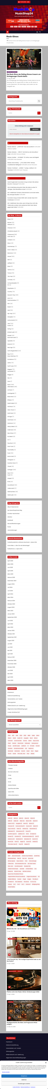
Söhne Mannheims (13, 795)
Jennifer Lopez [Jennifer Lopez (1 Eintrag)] (16, 746)
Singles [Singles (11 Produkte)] (29, 879)
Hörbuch (10, 224)
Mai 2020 (10, 674)
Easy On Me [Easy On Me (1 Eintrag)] (36, 740)
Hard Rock (10, 420)
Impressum (33, 1087)
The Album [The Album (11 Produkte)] (35, 879)
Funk (9, 475)
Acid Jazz (10, 236)
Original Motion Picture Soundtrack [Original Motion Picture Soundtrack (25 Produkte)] (16, 876)
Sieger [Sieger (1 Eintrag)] (36, 751)
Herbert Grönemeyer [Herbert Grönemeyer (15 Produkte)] (13, 868)
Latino (9, 363)
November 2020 (12, 664)
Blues (9, 219)
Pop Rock (10, 443)
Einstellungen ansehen (24, 1083)
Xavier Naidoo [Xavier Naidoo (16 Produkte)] (11, 887)
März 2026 (10, 564)
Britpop (10, 400)
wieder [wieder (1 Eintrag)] (32, 753)
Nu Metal (10, 436)
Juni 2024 (10, 590)
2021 (32, 26)
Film (9, 303)
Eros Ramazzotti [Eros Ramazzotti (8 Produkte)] (18, 866)
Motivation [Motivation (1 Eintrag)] (17, 751)
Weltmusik (10, 495)
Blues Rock (10, 396)
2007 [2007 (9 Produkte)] (9, 855)
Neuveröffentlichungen (14, 523)
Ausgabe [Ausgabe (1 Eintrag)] (26, 738)
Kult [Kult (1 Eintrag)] (26, 748)
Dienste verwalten (6, 1072)
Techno (10, 270)
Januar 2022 (11, 630)
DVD (9, 298)
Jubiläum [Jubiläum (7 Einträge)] (23, 746)
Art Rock (10, 390)
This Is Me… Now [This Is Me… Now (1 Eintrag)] (21, 753)
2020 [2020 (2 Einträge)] (9, 735)
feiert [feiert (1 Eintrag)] (9, 743)
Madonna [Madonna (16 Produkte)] (10, 871)
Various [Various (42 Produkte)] (10, 884)
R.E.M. (9, 782)
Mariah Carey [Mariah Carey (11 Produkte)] (17, 871)
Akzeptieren (24, 1076)
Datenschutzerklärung (25, 1087)
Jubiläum (24, 26)
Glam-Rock (11, 410)
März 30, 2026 (12, 1026)
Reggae (10, 369)
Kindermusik (11, 332)
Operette (10, 341)
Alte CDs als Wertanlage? (23, 545)
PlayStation (11, 288)
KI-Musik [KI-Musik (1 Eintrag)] (32, 746)
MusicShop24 (24, 13)
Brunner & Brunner (13, 772)
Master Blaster (12, 785)
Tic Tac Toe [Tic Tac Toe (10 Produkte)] (33, 881)
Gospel (9, 478)
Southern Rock (12, 463)
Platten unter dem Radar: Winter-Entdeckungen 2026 (23, 992)
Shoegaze (10, 460)
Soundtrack (11, 485)
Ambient (10, 240)
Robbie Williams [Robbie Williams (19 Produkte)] (12, 879)
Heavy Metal (11, 426)
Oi (8, 440)
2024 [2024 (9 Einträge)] (21, 735)
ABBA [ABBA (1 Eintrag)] (29, 735)
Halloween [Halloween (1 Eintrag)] (27, 743)
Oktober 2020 (11, 667)
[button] (46, 1062)
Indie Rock (10, 430)
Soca (9, 381)
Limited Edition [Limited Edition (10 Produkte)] (29, 868)
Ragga (9, 375)
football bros (11, 549)
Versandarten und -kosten (15, 699)
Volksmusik (11, 488)
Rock (9, 384)
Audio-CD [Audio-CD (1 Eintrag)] (19, 738)
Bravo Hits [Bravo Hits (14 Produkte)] (30, 858)
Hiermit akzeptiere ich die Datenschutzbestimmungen (25, 134)
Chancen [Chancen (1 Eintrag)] (10, 740)
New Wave (10, 433)
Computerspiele (12, 283)
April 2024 (10, 594)
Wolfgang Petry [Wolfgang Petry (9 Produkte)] (36, 884)
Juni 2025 (10, 567)
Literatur (10, 517)
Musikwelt (10, 520)
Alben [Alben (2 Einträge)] (37, 735)
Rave (9, 266)
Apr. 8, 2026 (11, 994)
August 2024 (11, 584)
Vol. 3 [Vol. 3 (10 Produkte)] (23, 884)
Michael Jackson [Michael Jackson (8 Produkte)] (27, 871)
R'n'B (9, 481)
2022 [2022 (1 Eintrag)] (17, 735)
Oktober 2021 (11, 634)
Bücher (9, 222)
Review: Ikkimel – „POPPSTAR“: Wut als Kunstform (21, 147)
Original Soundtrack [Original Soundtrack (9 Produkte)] (31, 876)
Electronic (10, 253)
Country (10, 291)
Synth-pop (11, 366)
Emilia (9, 778)
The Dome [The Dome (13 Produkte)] (26, 881)
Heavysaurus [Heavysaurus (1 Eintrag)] (35, 743)
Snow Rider (11, 545)
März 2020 (10, 680)
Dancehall (10, 371)
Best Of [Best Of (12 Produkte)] (19, 858)
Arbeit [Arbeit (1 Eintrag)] (14, 738)
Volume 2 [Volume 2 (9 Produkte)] (28, 884)
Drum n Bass (11, 250)
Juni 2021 (10, 647)
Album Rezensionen (13, 507)
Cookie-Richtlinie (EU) (14, 712)
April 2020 (10, 677)
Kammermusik (12, 337)
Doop (9, 775)
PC (8, 285)
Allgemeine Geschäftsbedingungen (17, 709)
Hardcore (10, 423)
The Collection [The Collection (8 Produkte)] (18, 881)
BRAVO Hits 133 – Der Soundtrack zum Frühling (21, 929)
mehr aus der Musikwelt (17, 178)
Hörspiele (10, 317)
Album (15, 26)
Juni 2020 (10, 670)
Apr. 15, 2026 (11, 931)
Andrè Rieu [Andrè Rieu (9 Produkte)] (36, 855)
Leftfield (10, 263)
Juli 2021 (10, 644)
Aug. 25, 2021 (11, 78)
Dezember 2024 (12, 580)
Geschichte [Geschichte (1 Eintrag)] (20, 743)
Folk (9, 310)
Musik (12, 26)
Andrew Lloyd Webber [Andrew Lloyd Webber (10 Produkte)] (27, 855)
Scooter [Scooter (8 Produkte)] (19, 879)
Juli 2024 (10, 587)
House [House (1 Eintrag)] (9, 746)
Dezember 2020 (12, 660)
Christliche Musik (12, 231)
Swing (9, 329)
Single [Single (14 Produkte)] (24, 879)
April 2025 (10, 571)
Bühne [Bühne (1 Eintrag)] (35, 738)
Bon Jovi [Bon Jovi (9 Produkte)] (25, 858)
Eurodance (11, 359)
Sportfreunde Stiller (13, 788)
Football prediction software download (18, 542)
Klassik (9, 335)
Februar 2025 (11, 577)
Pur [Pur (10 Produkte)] (39, 876)
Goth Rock (10, 413)
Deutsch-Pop (11, 295)
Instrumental (11, 320)
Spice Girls (34, 542)
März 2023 (10, 610)
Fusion (9, 325)
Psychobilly (11, 450)
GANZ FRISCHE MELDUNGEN (18, 143)
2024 (19, 26)
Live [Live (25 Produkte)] (35, 868)
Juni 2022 (10, 620)
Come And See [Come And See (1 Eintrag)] (18, 740)
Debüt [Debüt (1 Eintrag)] (29, 740)
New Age (10, 347)
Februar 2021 (11, 657)
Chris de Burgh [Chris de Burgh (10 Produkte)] (32, 861)
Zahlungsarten (12, 702)
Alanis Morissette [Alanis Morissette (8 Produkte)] (16, 855)
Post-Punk (10, 446)
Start (7, 38)
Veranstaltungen (12, 530)
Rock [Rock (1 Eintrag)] (32, 751)
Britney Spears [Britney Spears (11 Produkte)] (11, 861)
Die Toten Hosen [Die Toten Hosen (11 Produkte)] (32, 863)
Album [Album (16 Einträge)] (9, 738)
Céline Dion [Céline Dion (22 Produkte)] (11, 863)
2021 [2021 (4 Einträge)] (13, 735)
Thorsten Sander (12, 765)
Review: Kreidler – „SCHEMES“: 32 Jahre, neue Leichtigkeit (23, 157)
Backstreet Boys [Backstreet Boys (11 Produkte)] (12, 858)
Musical (10, 344)
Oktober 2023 (11, 604)
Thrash (9, 466)
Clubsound (11, 234)
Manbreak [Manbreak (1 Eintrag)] (10, 751)
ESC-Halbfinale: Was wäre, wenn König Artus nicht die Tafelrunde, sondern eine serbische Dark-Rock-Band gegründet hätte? (22, 205)
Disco (9, 243)
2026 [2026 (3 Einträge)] (25, 735)
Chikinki (10, 768)
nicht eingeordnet (13, 351)
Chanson (10, 228)
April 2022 (10, 624)
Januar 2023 (11, 614)
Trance (9, 273)
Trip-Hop (10, 276)
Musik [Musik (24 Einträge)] (28, 751)
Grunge (10, 416)
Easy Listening (11, 356)
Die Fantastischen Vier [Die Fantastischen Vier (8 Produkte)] (20, 863)
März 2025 (10, 574)
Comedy (10, 279)
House (9, 256)
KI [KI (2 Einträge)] (27, 834)
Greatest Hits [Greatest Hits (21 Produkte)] (27, 866)
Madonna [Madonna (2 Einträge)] (31, 748)
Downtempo (11, 246)
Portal (9, 527)
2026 (36, 26)
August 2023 (11, 607)
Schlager (10, 469)
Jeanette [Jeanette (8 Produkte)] (22, 868)
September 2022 (12, 617)
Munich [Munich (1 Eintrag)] (23, 751)
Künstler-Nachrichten (12, 72)
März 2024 (10, 597)
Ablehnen (24, 1080)
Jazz (9, 323)
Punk (9, 453)
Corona (28, 26)
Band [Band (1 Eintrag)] (31, 738)
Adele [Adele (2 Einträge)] (33, 735)
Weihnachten (11, 491)
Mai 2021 (10, 650)
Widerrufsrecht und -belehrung (16, 705)
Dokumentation (12, 300)
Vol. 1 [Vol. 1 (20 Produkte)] (14, 884)
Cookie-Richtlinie (16, 1087)
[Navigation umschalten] (37, 32)
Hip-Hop (10, 313)
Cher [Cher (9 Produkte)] (26, 861)
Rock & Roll (11, 456)
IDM (9, 260)
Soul (9, 473)
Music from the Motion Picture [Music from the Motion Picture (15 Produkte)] (15, 874)
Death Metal (11, 403)
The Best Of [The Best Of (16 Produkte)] (11, 881)
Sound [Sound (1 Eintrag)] (9, 753)
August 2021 (11, 640)
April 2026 (10, 561)
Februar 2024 (11, 600)
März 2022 (10, 627)
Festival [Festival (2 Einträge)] (14, 743)
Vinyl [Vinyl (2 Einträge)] (28, 753)
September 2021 (12, 637)
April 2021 (10, 654)
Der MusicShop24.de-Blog (15, 510)
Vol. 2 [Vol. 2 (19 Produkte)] (18, 884)
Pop (9, 354)
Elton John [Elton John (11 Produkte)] (10, 866)
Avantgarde (11, 393)
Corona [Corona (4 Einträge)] (25, 740)
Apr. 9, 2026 (11, 963)
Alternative (11, 386)
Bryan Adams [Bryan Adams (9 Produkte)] (20, 861)
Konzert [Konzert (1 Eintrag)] (37, 746)
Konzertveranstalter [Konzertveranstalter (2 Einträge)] (19, 748)
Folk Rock (10, 406)
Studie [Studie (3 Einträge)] (14, 753)
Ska (9, 378)
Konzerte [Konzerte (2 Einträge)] (10, 748)
